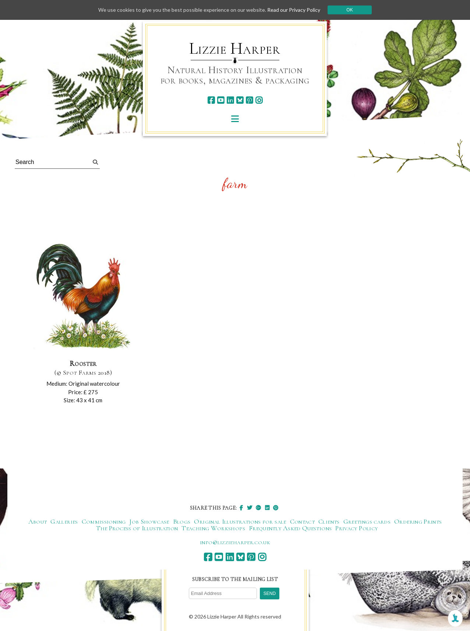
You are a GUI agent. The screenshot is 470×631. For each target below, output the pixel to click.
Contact (302, 521)
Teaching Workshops (213, 528)
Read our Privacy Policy (293, 10)
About (37, 521)
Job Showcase (149, 521)
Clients (329, 521)
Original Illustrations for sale (240, 521)
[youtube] (220, 100)
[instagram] (258, 100)
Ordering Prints (418, 521)
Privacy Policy (356, 528)
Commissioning (104, 521)
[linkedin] (230, 100)
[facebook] (211, 100)
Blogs (182, 521)
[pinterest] (249, 100)
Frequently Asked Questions (290, 528)
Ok (349, 10)
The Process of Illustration (137, 528)
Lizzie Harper (234, 48)
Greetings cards (367, 521)
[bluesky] (239, 100)
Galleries (64, 521)
